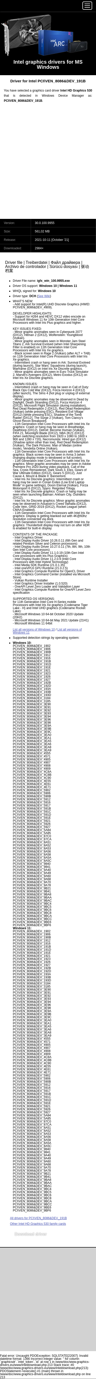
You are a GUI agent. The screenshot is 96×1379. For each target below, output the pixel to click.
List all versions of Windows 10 (34, 629)
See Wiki (44, 296)
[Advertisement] (48, 164)
